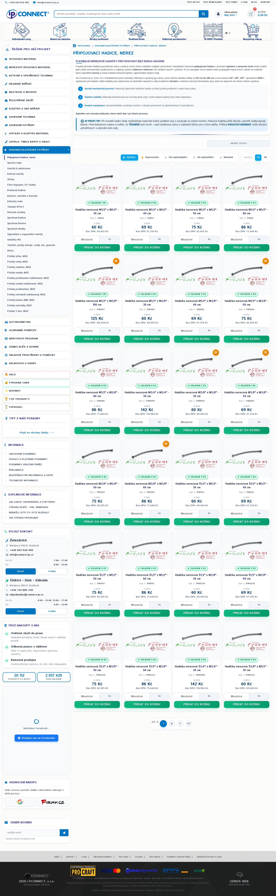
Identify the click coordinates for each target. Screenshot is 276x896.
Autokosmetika (20, 322)
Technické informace (23, 480)
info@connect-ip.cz (46, 2)
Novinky (15, 391)
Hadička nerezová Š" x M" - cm (196, 485)
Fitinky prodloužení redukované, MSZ (28, 278)
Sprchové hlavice (16, 223)
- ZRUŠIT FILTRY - (238, 143)
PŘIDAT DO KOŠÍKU (97, 247)
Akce (12, 374)
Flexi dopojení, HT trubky (21, 185)
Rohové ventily (15, 174)
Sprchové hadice (16, 218)
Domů (56, 857)
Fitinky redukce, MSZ (19, 267)
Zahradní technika (22, 117)
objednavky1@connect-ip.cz (26, 594)
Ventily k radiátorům (18, 168)
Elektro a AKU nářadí (24, 108)
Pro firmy (232, 2)
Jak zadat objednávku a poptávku (32, 502)
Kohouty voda (15, 201)
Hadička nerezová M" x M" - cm (97, 211)
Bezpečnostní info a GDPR (209, 857)
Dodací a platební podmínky (28, 459)
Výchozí (131, 157)
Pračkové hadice (16, 190)
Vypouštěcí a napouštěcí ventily (25, 234)
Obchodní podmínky (22, 454)
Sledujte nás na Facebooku (36, 738)
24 (258, 157)
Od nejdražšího (205, 157)
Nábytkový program (23, 338)
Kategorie (84, 45)
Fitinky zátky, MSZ (17, 261)
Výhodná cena (19, 383)
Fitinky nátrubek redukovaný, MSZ (26, 294)
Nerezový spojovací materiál (30, 67)
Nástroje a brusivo (23, 92)
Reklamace (16, 470)
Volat (20, 571)
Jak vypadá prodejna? (23, 518)
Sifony (10, 179)
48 (265, 157)
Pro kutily (193, 2)
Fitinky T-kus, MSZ (17, 311)
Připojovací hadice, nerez (150, 45)
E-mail (52, 571)
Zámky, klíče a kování (23, 347)
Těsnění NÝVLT (15, 207)
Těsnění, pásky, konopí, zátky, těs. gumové (31, 245)
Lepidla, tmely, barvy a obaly (29, 142)
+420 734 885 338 (21, 590)
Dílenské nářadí (20, 84)
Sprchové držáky (16, 229)
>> (188, 723)
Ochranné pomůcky (22, 330)
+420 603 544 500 (17, 2)
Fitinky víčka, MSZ (17, 256)
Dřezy (10, 250)
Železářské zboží (21, 100)
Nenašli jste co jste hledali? (29, 512)
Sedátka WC (14, 240)
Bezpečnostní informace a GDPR (31, 475)
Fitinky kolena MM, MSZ (20, 300)
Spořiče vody (14, 163)
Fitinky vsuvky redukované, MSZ (25, 283)
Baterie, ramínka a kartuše (22, 196)
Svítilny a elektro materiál (29, 133)
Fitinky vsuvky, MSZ (18, 272)
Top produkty (19, 399)
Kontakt (266, 2)
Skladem (228, 157)
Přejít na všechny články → (36, 432)
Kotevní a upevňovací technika (31, 75)
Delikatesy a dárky (22, 363)
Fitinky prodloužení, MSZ (21, 289)
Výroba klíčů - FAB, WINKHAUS (28, 507)
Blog (254, 2)
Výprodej (15, 407)
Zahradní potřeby (21, 125)
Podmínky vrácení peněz (25, 464)
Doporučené (152, 157)
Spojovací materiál (22, 59)
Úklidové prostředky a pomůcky (32, 355)
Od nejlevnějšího (178, 157)
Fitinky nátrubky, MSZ (19, 305)
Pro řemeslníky (212, 2)
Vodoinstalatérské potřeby (112, 45)
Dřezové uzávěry (16, 212)
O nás (244, 2)
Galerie (139, 857)
